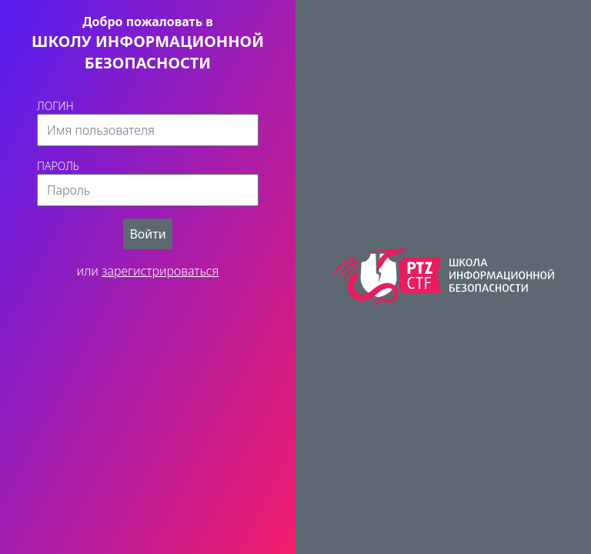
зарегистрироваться (160, 270)
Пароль (58, 166)
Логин (55, 105)
